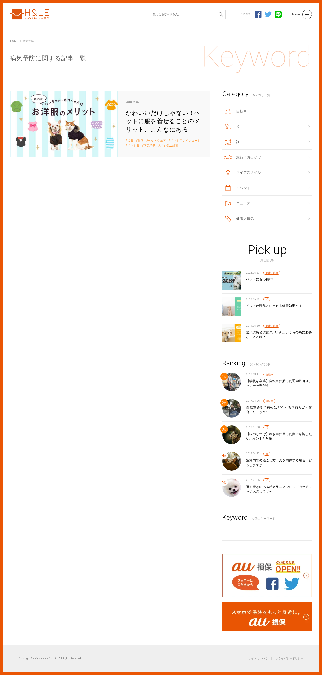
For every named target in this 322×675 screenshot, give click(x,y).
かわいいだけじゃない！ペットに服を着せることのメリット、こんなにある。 (110, 124)
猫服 (141, 141)
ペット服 (133, 145)
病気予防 (150, 145)
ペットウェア (157, 141)
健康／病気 (272, 272)
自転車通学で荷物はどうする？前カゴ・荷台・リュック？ (279, 410)
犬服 (130, 141)
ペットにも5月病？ (260, 279)
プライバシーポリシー (289, 658)
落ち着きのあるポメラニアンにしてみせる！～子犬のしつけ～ (279, 489)
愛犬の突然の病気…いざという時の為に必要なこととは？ (279, 334)
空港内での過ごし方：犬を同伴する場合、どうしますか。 (279, 462)
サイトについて (258, 658)
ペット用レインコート (185, 141)
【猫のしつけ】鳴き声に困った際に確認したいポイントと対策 (279, 436)
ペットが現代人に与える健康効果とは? (274, 306)
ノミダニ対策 (169, 145)
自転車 (269, 374)
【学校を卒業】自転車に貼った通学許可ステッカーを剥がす (279, 383)
